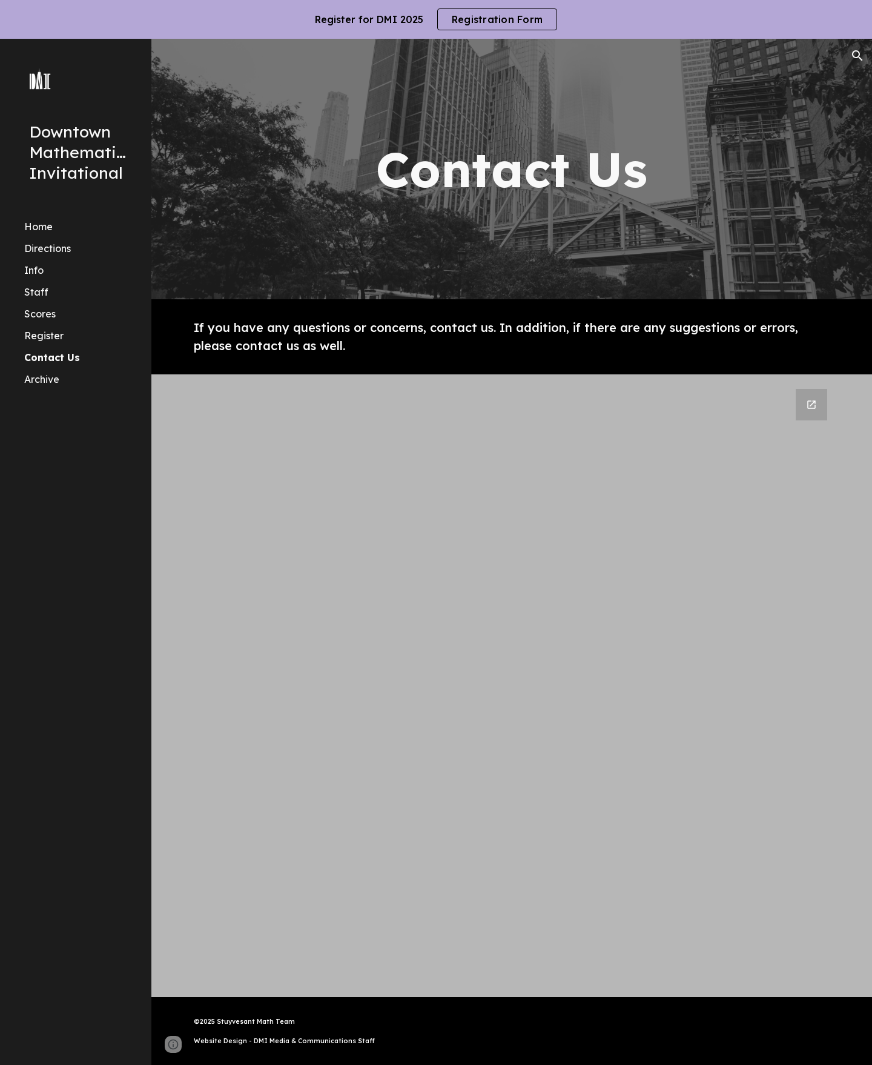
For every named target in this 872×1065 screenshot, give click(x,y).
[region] (436, 19)
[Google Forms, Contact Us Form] (512, 686)
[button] (857, 55)
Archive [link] (41, 379)
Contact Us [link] (52, 357)
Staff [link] (36, 292)
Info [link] (34, 270)
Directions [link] (47, 248)
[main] (511, 169)
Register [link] (44, 336)
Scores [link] (40, 314)
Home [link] (38, 227)
